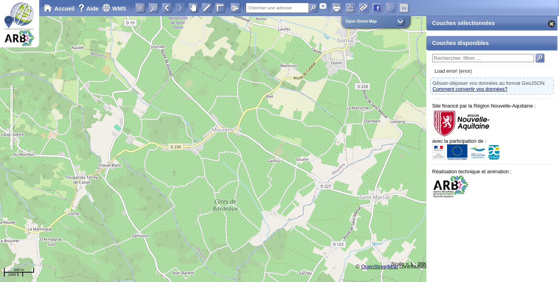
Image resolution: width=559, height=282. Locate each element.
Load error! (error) (453, 71)
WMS (114, 8)
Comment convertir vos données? (470, 89)
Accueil (58, 8)
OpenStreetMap (379, 266)
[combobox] (323, 6)
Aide (89, 8)
